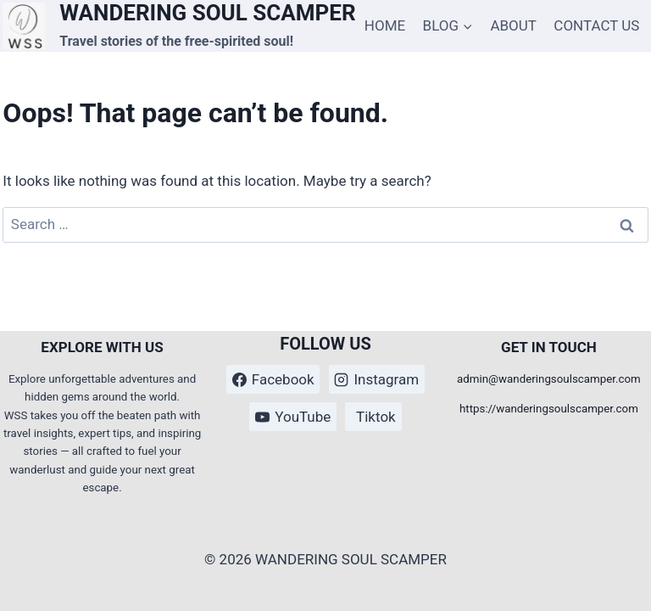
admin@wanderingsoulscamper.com (549, 379)
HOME (384, 25)
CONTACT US (596, 25)
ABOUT (513, 25)
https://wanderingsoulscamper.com (548, 408)
